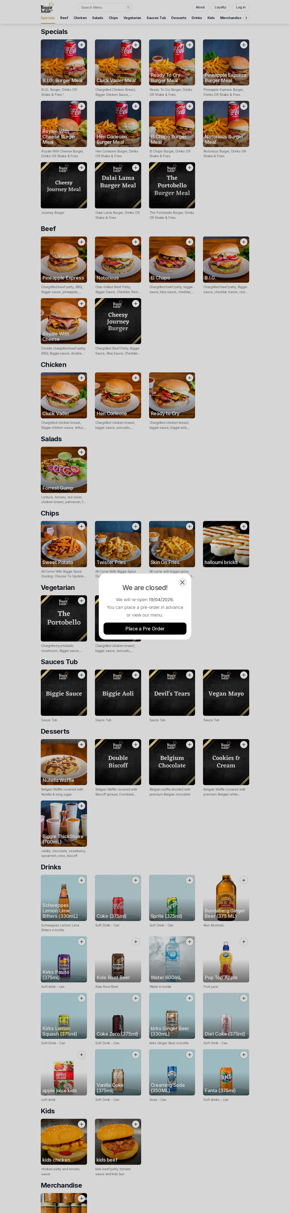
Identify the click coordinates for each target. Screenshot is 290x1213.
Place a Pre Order (145, 628)
